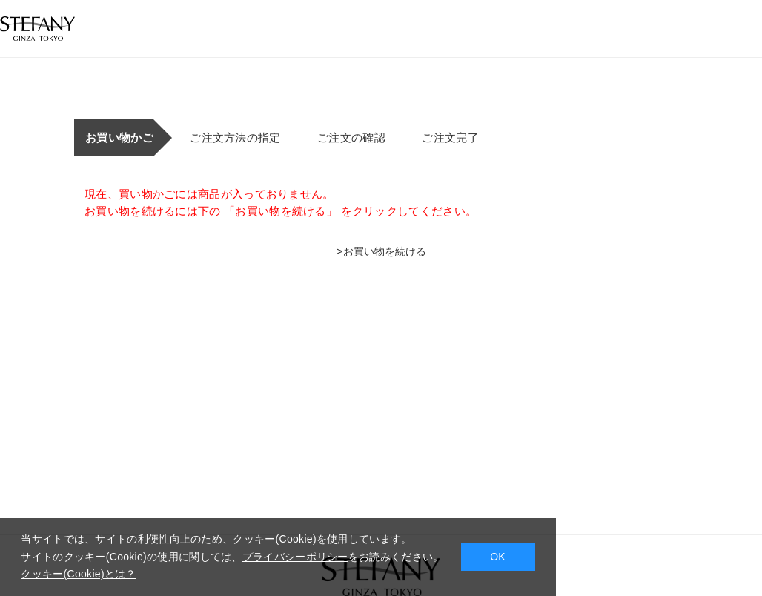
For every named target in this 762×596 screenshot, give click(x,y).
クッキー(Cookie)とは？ (78, 574)
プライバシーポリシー (295, 557)
